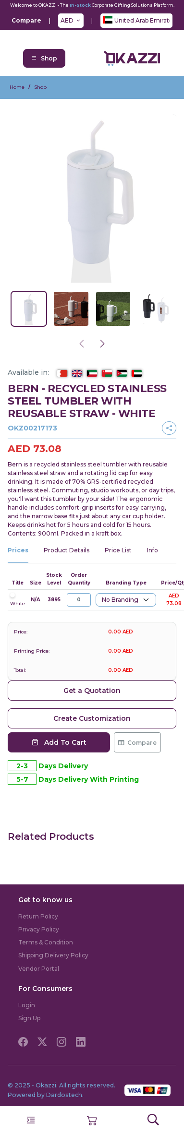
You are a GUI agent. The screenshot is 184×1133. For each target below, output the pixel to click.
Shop (44, 58)
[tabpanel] (92, 593)
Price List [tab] (118, 550)
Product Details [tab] (66, 550)
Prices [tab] (18, 550)
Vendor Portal (38, 968)
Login (26, 1005)
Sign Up (29, 1018)
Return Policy (38, 916)
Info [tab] (152, 550)
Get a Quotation (92, 690)
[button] (92, 1119)
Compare (137, 742)
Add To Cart (59, 742)
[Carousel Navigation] (92, 344)
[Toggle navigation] (30, 1120)
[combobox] (126, 600)
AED (67, 20)
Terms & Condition (45, 942)
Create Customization (92, 718)
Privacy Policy (38, 929)
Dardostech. (65, 1094)
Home (17, 87)
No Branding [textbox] (120, 599)
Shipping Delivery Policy (53, 955)
